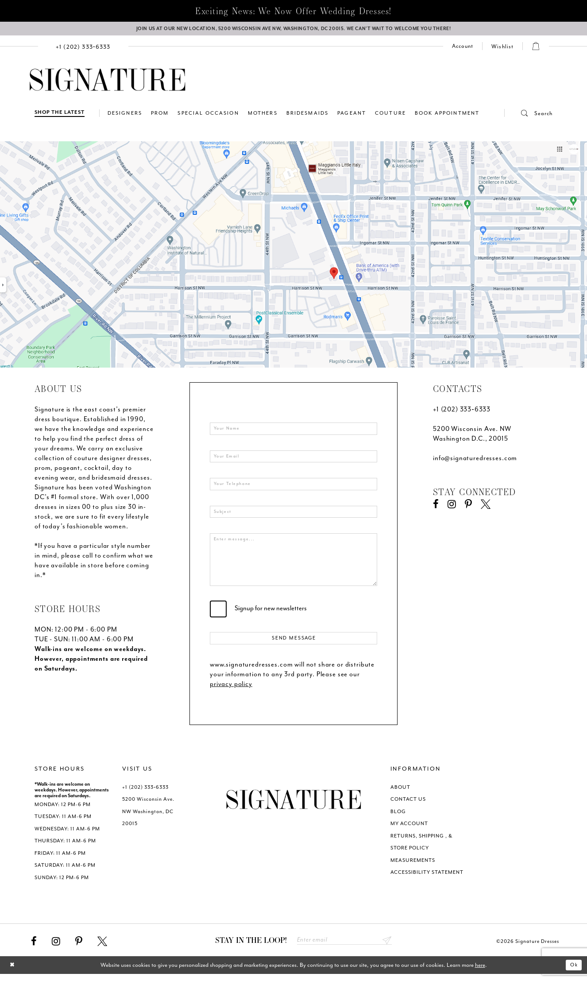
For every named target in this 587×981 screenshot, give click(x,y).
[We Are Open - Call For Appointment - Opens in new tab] (293, 30)
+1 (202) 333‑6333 (461, 412)
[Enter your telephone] (293, 488)
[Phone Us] (83, 48)
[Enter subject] (293, 516)
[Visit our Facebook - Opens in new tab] (436, 507)
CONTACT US (408, 805)
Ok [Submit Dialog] (572, 972)
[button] (528, 116)
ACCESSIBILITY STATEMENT (426, 878)
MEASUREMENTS (412, 865)
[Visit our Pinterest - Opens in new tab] (468, 507)
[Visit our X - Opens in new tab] (485, 507)
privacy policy (231, 689)
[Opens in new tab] (293, 256)
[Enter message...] (293, 565)
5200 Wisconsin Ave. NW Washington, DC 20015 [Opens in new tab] (148, 817)
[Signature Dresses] (107, 82)
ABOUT (400, 792)
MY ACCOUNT (409, 829)
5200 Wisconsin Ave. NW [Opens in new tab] (472, 431)
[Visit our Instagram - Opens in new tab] (452, 507)
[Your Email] (293, 460)
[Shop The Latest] (60, 115)
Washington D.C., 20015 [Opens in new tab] (470, 441)
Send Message (294, 643)
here (480, 972)
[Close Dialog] (13, 972)
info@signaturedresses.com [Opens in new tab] (475, 461)
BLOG (398, 817)
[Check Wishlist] (502, 49)
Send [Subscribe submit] (386, 946)
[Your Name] (293, 431)
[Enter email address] (344, 946)
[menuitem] (83, 48)
